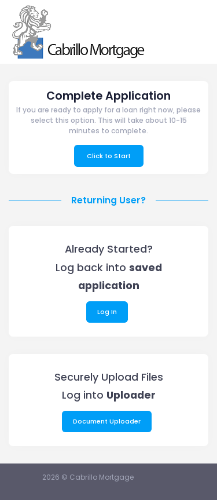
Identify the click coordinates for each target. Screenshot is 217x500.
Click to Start (109, 155)
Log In (107, 311)
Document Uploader (107, 421)
